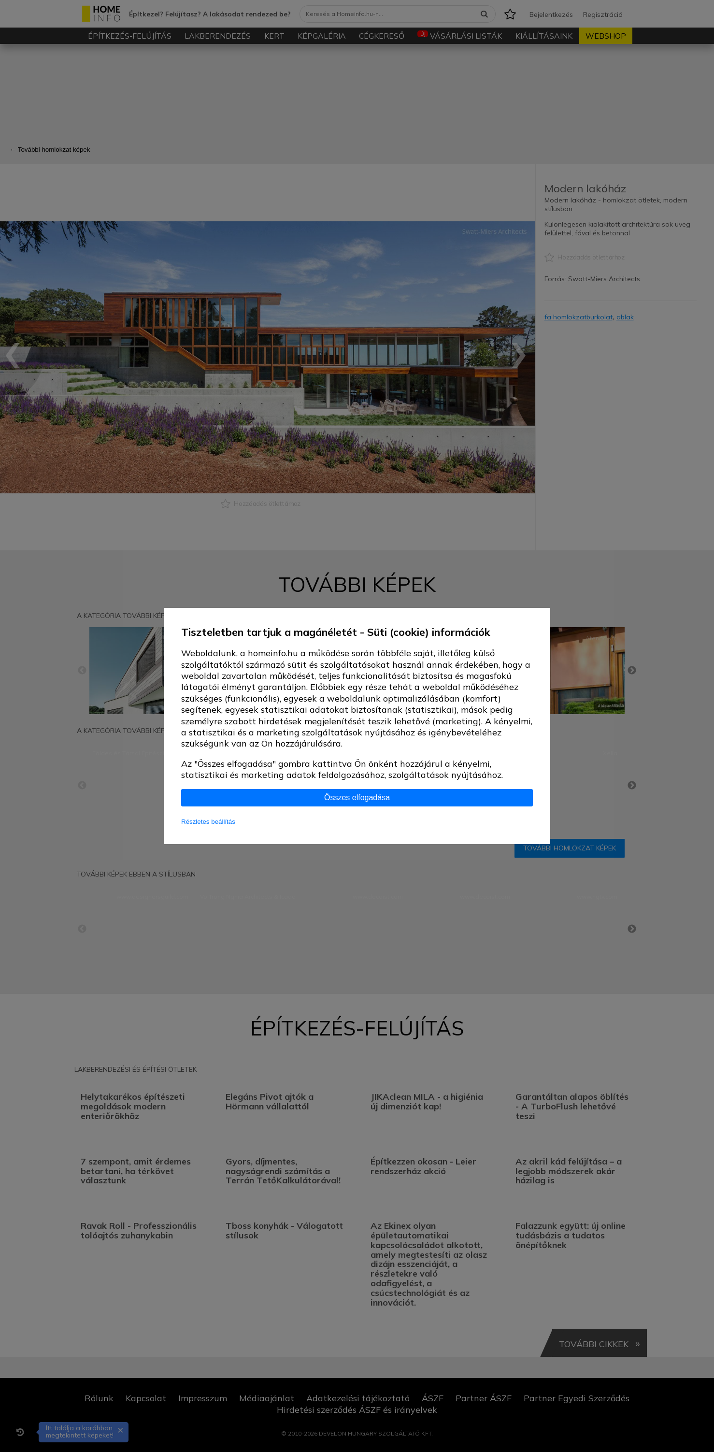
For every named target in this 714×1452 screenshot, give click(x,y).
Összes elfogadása (357, 797)
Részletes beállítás (208, 821)
